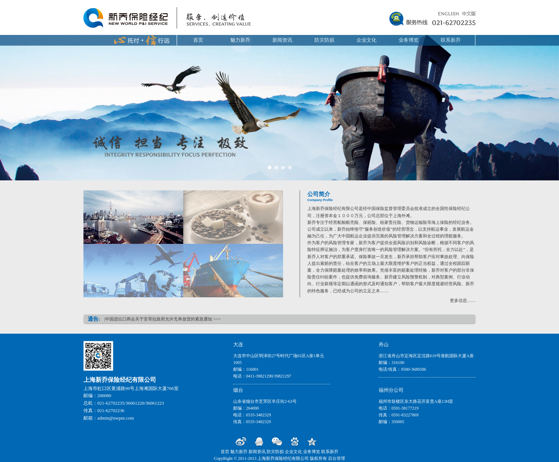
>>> (216, 319)
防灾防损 (324, 40)
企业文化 (366, 40)
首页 (198, 40)
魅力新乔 (240, 40)
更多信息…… (463, 300)
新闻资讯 (282, 40)
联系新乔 (451, 40)
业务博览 (409, 40)
